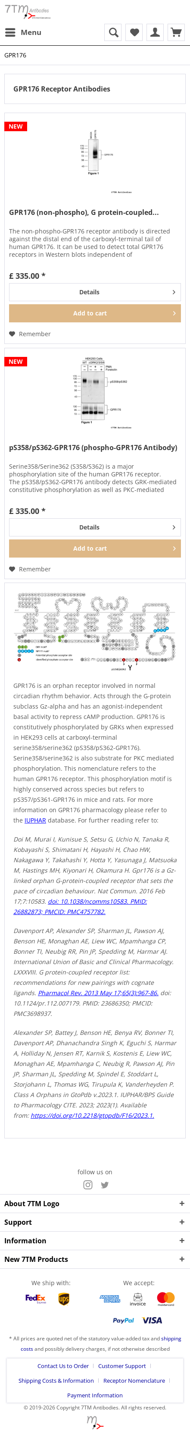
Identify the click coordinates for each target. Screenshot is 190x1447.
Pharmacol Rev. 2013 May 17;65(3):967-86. (98, 993)
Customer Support (122, 1366)
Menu (23, 31)
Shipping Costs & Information (56, 1380)
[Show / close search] (112, 32)
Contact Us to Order (63, 1366)
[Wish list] (134, 32)
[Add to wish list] (30, 334)
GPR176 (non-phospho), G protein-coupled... (84, 212)
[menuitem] (23, 32)
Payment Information (95, 1395)
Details (127, 290)
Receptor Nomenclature (134, 1380)
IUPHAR (35, 820)
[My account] (155, 32)
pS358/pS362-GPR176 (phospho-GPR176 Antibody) (93, 447)
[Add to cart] (95, 313)
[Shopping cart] (176, 32)
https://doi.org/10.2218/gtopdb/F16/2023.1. (92, 1115)
